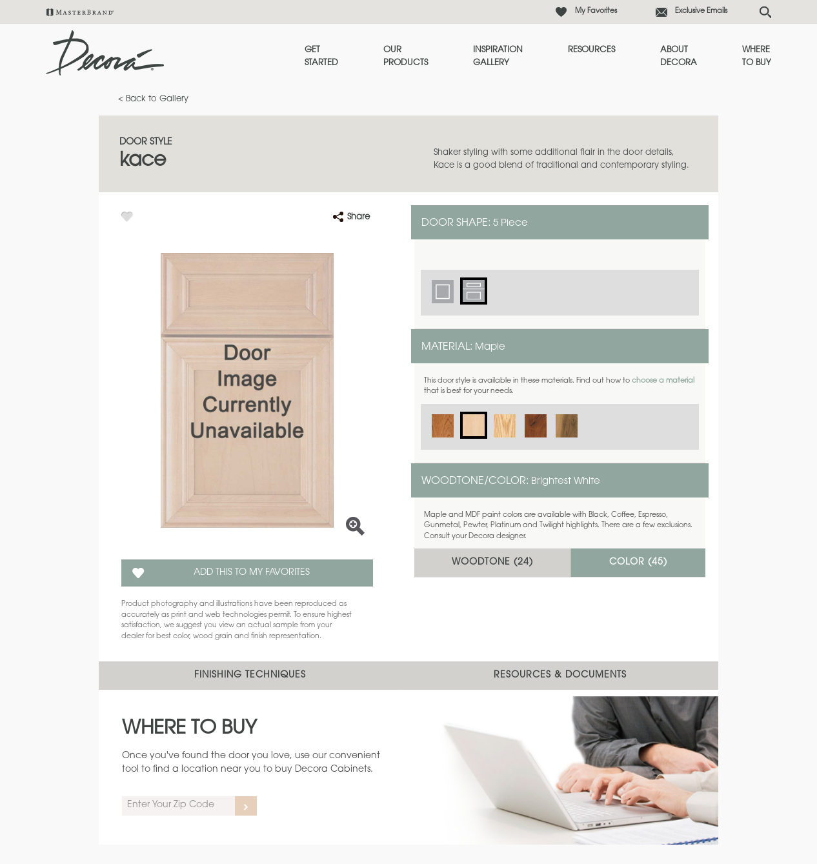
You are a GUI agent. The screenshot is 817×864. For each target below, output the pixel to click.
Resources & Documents (560, 675)
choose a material (663, 381)
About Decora (678, 56)
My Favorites (596, 11)
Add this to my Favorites (252, 573)
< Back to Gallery (153, 99)
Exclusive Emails (701, 11)
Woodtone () (492, 562)
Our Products (405, 56)
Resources (591, 50)
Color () (638, 562)
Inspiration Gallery (498, 56)
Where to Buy (756, 56)
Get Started (321, 56)
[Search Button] (765, 12)
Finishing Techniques (250, 675)
